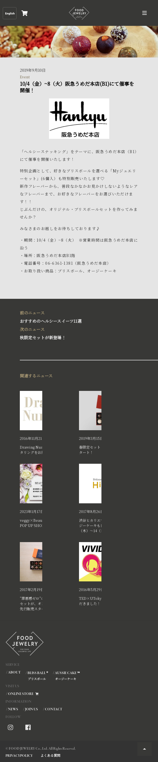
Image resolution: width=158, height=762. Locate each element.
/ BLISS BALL (36, 676)
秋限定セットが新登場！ (77, 332)
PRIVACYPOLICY (19, 755)
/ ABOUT (13, 672)
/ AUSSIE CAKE (66, 676)
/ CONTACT (52, 709)
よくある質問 (50, 755)
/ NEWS (12, 709)
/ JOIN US (30, 709)
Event (25, 76)
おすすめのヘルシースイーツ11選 (77, 316)
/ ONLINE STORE (22, 694)
